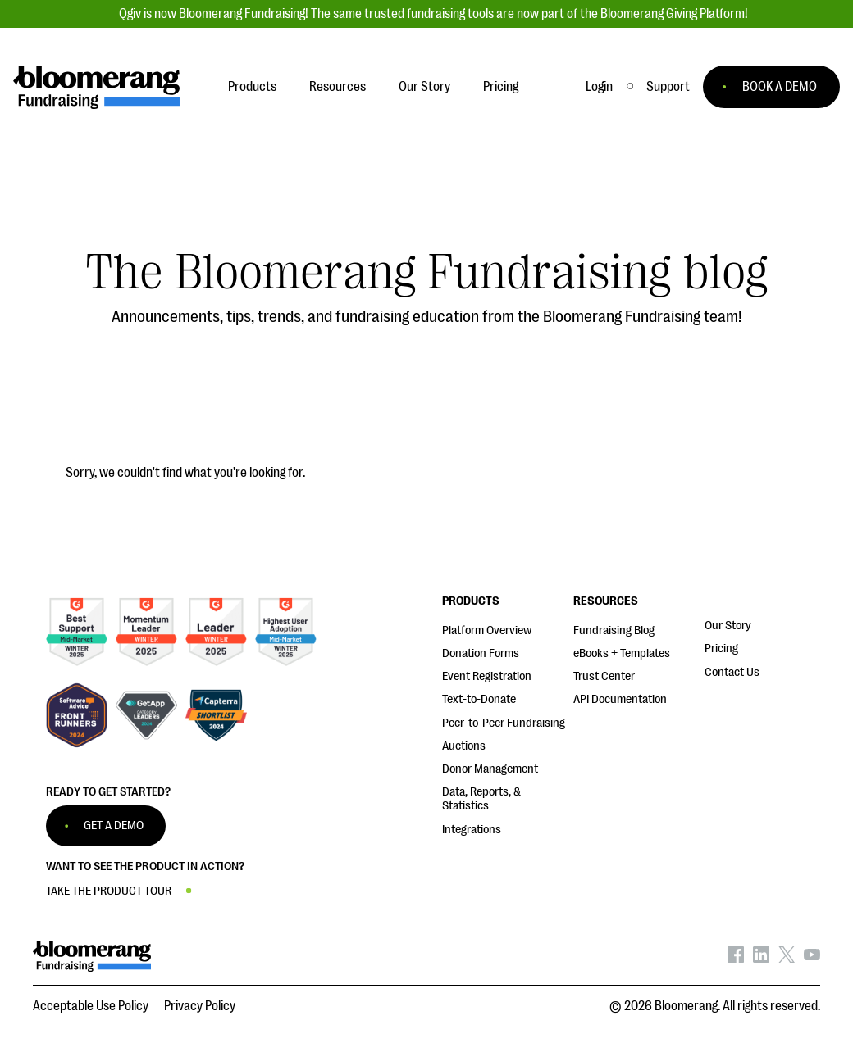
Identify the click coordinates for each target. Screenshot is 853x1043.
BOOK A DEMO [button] (779, 86)
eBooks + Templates (621, 653)
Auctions (464, 746)
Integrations (471, 830)
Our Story (728, 626)
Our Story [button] (424, 86)
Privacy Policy (199, 1006)
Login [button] (599, 86)
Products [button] (252, 86)
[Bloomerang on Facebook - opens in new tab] (736, 958)
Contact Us (732, 672)
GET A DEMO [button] (114, 825)
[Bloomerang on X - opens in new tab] (786, 958)
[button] (668, 87)
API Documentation (620, 699)
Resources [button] (337, 86)
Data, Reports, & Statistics (481, 799)
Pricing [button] (500, 86)
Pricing (721, 648)
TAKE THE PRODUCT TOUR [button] (108, 891)
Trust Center (604, 676)
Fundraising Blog (614, 630)
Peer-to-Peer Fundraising (503, 723)
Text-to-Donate (479, 699)
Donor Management (490, 769)
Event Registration (486, 676)
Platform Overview (486, 630)
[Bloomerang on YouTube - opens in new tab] (812, 958)
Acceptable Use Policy (90, 1006)
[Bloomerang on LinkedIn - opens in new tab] (761, 958)
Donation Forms (480, 653)
